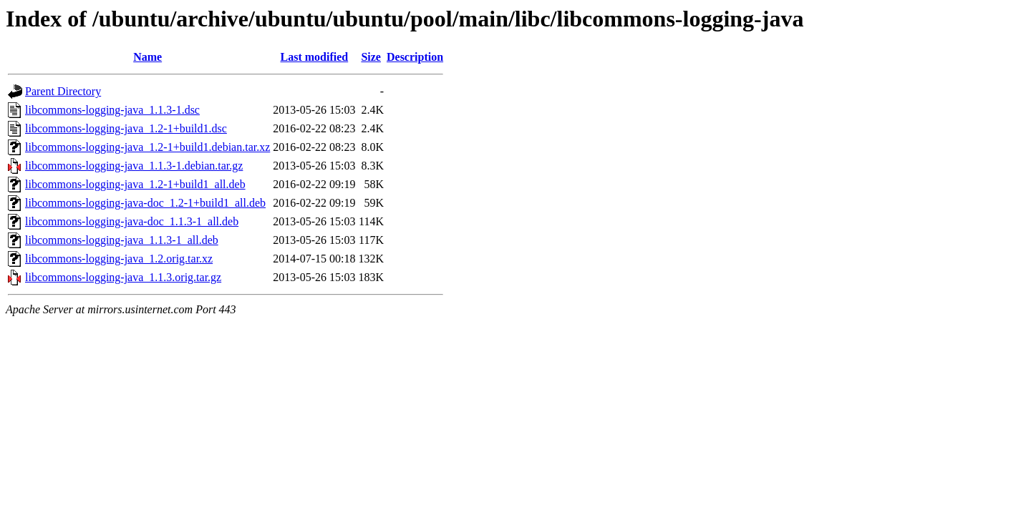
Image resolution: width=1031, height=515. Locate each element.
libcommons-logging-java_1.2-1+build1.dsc (126, 128)
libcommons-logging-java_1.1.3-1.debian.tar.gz (134, 166)
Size (371, 57)
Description (415, 57)
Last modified (315, 57)
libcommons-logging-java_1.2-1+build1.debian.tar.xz (147, 147)
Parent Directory (63, 91)
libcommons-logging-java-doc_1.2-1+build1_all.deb (145, 203)
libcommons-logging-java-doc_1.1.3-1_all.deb (131, 221)
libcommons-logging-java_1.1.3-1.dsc (112, 110)
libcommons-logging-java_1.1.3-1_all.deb (121, 240)
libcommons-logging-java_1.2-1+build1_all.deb (135, 184)
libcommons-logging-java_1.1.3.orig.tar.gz (123, 277)
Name (147, 57)
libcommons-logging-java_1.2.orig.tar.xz (119, 258)
